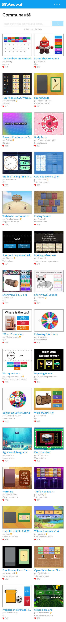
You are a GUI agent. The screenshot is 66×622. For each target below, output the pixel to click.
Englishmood (43, 612)
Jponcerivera (11, 494)
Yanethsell (10, 100)
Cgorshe (41, 534)
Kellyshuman (43, 455)
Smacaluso (43, 337)
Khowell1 (42, 219)
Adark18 (41, 61)
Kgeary (41, 494)
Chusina (9, 258)
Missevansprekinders (47, 376)
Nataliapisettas (12, 219)
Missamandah (12, 337)
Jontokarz (10, 455)
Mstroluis (42, 415)
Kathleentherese (45, 100)
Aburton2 (42, 258)
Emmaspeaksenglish (47, 140)
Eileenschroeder (13, 415)
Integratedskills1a (14, 376)
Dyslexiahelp (43, 573)
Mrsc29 (9, 297)
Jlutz (8, 534)
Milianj (9, 61)
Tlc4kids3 (42, 179)
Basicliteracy (11, 612)
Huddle (41, 297)
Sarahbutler (11, 179)
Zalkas (9, 140)
